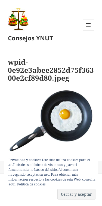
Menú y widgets (88, 30)
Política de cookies (31, 184)
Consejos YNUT (30, 38)
